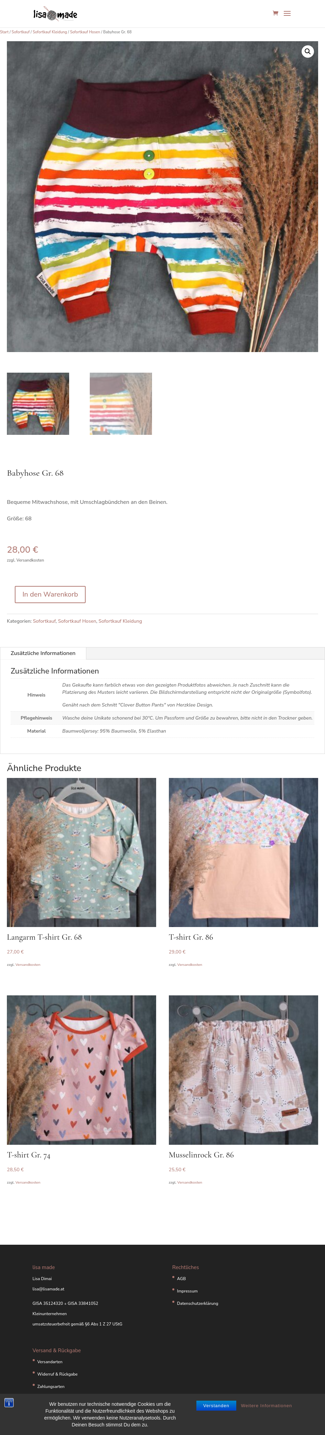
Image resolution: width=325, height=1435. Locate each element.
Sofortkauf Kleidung (50, 32)
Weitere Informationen (266, 1409)
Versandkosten (27, 964)
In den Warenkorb (50, 594)
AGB (181, 1278)
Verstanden (216, 1409)
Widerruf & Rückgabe (57, 1374)
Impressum (187, 1291)
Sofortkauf (21, 32)
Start (4, 32)
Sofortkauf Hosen (85, 32)
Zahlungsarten (51, 1386)
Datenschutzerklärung (197, 1303)
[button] (308, 51)
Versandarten (50, 1362)
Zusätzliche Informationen (43, 653)
